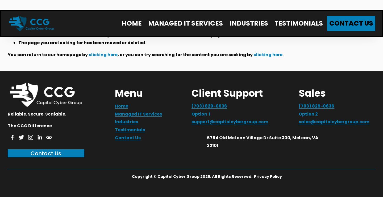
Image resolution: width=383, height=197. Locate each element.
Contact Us (46, 153)
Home (121, 106)
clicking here (103, 55)
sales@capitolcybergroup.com (334, 122)
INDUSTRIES (249, 23)
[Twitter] (21, 137)
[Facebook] (12, 137)
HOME (132, 23)
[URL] (49, 137)
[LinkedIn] (40, 137)
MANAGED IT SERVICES (185, 23)
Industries (126, 122)
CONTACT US (351, 23)
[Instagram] (31, 137)
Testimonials (130, 130)
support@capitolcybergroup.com (230, 122)
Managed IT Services (138, 114)
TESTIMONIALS (298, 23)
